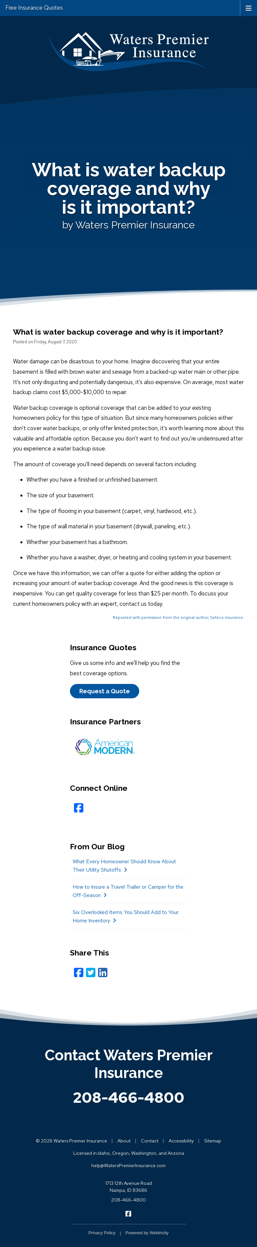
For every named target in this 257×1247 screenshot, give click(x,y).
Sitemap (212, 1141)
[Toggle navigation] (248, 7)
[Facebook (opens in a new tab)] (78, 972)
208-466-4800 (128, 1097)
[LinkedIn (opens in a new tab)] (102, 972)
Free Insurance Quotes (34, 7)
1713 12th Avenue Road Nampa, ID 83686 (128, 1186)
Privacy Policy (101, 1232)
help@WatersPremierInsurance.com (128, 1166)
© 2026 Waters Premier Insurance (71, 1141)
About (124, 1141)
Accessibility (181, 1141)
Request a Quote (104, 691)
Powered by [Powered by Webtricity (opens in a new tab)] (147, 1232)
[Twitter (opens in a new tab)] (90, 972)
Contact (149, 1141)
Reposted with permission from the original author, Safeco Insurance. (178, 617)
